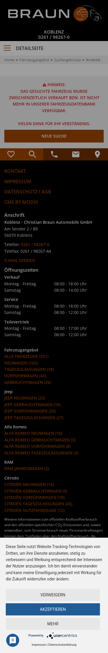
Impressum (39, 644)
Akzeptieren (53, 609)
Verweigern (53, 595)
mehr (52, 623)
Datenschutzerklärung (62, 644)
